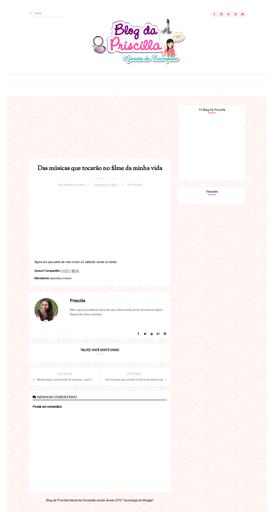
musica (80, 184)
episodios (69, 184)
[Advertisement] (100, 131)
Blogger (148, 500)
